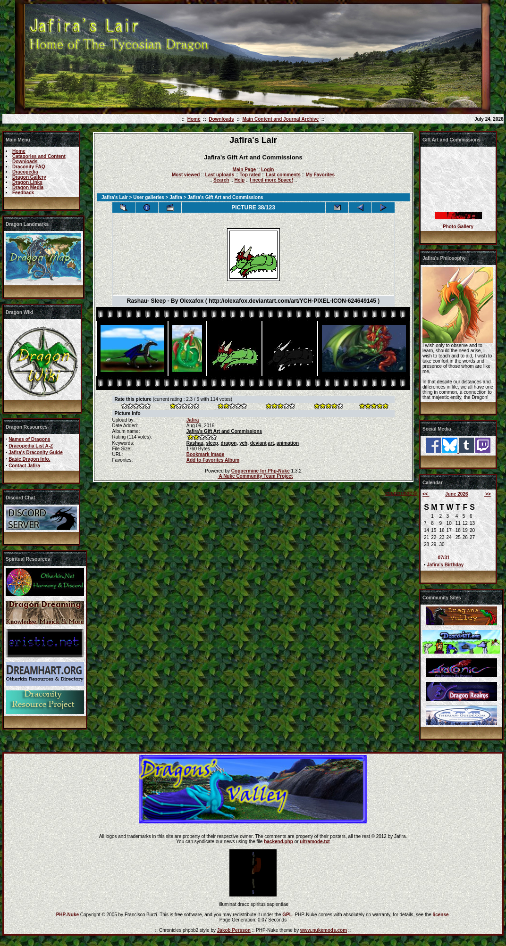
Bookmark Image (205, 454)
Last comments (283, 174)
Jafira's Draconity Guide (35, 452)
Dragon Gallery (29, 177)
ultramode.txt (314, 841)
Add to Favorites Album (212, 460)
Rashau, (195, 443)
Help (239, 180)
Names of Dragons (29, 439)
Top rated (250, 174)
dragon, (229, 443)
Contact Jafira (24, 465)
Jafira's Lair (114, 197)
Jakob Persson (234, 930)
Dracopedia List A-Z (30, 445)
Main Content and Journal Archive (280, 119)
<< (425, 494)
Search (221, 180)
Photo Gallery (458, 226)
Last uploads (220, 174)
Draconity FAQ (28, 166)
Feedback (23, 192)
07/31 (444, 557)
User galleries (148, 197)
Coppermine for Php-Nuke (260, 470)
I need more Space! (271, 180)
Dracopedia (25, 171)
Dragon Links (27, 182)
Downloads (221, 119)
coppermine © (401, 493)
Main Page (244, 169)
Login (267, 169)
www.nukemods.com (323, 930)
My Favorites (320, 174)
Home (194, 119)
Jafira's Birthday (445, 564)
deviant (258, 443)
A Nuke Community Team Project (255, 476)
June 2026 (456, 494)
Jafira (175, 197)
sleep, (212, 443)
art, (272, 443)
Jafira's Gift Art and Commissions (224, 431)
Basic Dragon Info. (29, 459)
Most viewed (186, 174)
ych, (244, 443)
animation (288, 443)
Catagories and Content (39, 156)
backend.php (278, 841)
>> (487, 494)
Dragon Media (27, 187)
